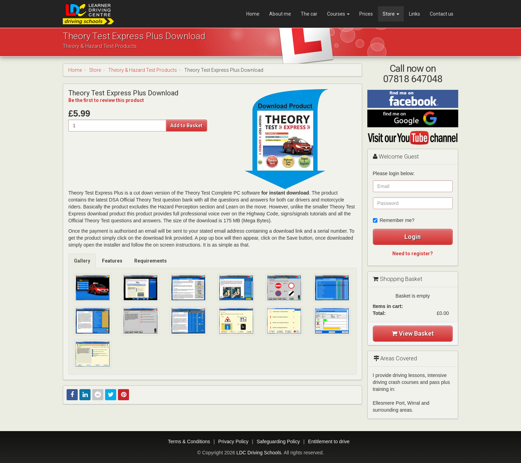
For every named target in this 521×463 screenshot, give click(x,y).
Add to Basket (186, 125)
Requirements (150, 261)
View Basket (413, 333)
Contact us (441, 14)
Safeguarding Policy (278, 441)
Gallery (82, 261)
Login (412, 236)
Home (252, 14)
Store (391, 14)
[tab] (82, 261)
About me (280, 14)
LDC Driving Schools (258, 452)
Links (414, 14)
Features (112, 261)
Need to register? (412, 253)
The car (309, 14)
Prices (366, 14)
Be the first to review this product (106, 100)
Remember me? (394, 220)
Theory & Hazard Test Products (142, 70)
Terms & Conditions (189, 441)
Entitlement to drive (329, 441)
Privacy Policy (233, 441)
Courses (338, 14)
